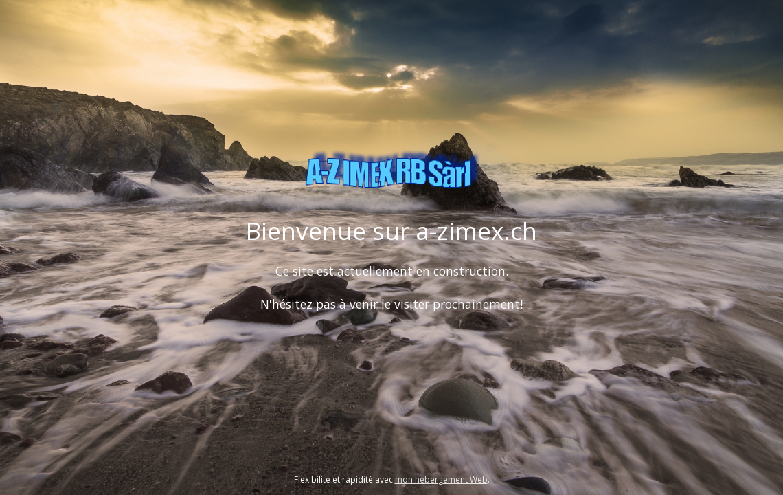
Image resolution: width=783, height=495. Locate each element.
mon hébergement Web (441, 479)
